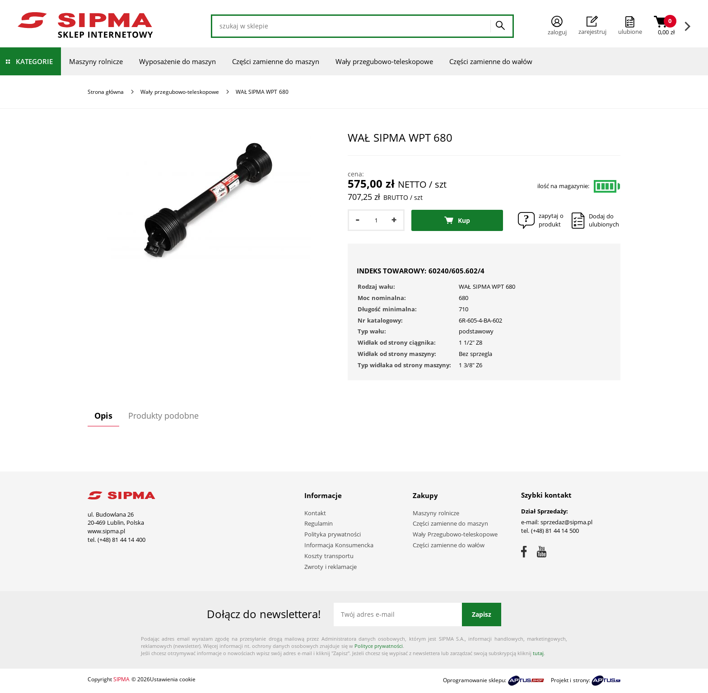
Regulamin (318, 523)
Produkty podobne (163, 415)
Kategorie (34, 61)
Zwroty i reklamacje (330, 567)
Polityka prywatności (332, 534)
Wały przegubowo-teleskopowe (384, 61)
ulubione (630, 32)
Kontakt (315, 513)
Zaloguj (557, 26)
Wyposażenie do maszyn (177, 61)
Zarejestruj (592, 26)
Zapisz (481, 614)
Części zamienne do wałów (491, 61)
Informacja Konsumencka (338, 545)
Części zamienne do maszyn (275, 61)
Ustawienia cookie (173, 679)
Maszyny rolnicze (96, 61)
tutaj (538, 653)
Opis (103, 415)
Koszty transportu (329, 556)
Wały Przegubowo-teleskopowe (455, 534)
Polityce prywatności (378, 645)
